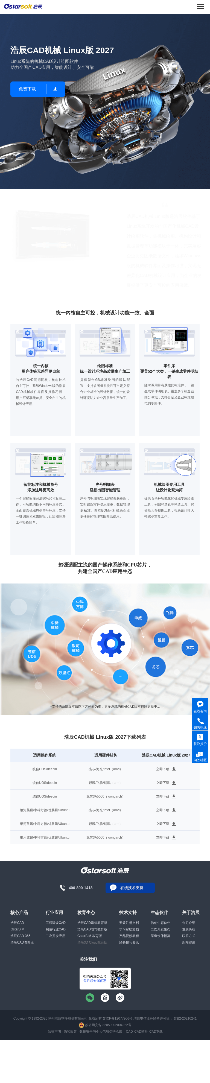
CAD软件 (141, 1032)
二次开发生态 (160, 929)
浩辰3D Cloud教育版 (92, 942)
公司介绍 (188, 923)
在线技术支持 (131, 888)
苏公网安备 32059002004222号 (105, 1025)
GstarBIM (17, 929)
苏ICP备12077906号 (117, 1018)
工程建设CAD (56, 923)
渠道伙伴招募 (160, 936)
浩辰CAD (17, 923)
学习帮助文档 (129, 929)
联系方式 (188, 936)
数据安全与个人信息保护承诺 (101, 1032)
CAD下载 (156, 1032)
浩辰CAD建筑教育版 (92, 923)
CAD (129, 1032)
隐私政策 (70, 1032)
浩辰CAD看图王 (22, 942)
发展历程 (188, 929)
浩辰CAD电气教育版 (92, 929)
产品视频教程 (129, 936)
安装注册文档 (129, 923)
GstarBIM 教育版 (89, 936)
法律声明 (54, 1032)
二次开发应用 (55, 936)
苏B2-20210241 (185, 1018)
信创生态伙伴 (160, 923)
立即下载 (162, 769)
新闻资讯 (188, 942)
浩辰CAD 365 (20, 936)
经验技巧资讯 (129, 942)
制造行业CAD (56, 929)
